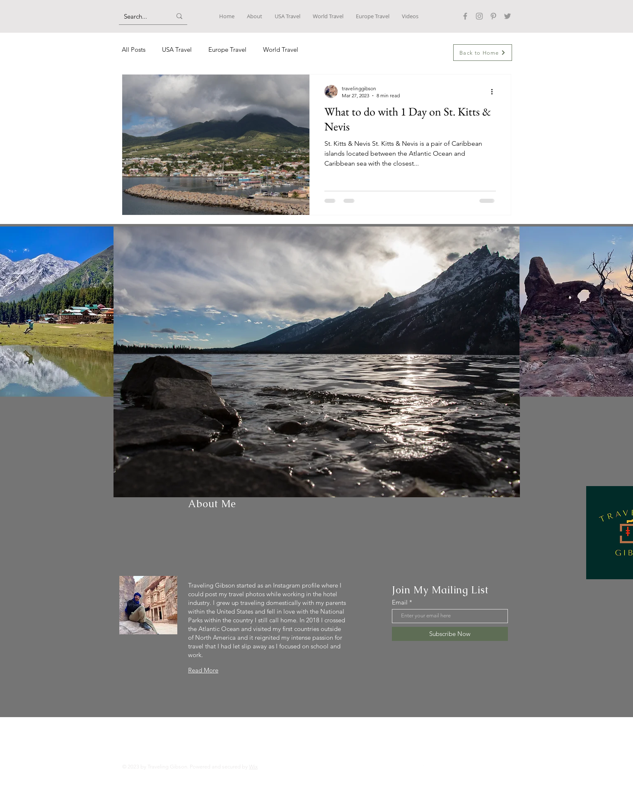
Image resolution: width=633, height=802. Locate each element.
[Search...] (141, 16)
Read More (203, 670)
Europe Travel (227, 49)
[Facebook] (465, 16)
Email (400, 602)
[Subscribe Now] (450, 634)
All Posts (133, 49)
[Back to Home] (482, 52)
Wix (253, 766)
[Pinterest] (493, 16)
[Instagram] (479, 16)
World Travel (280, 49)
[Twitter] (507, 16)
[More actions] (495, 91)
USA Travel (177, 49)
